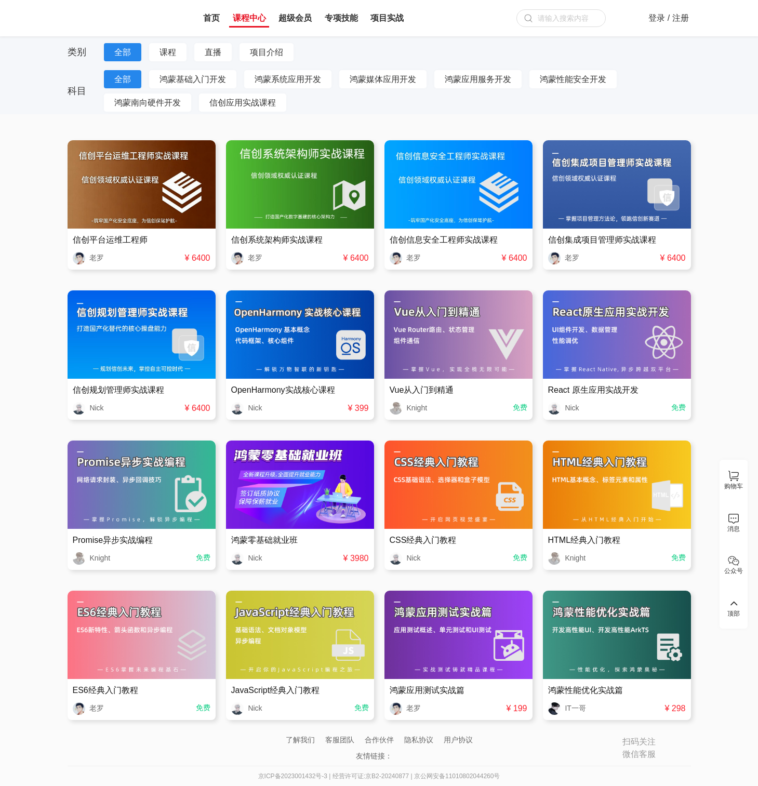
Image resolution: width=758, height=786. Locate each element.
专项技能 (341, 18)
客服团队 (339, 740)
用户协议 (458, 740)
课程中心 (249, 18)
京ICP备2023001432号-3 (292, 776)
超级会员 (295, 18)
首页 (211, 18)
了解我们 (300, 740)
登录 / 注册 (668, 18)
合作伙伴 (379, 740)
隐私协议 (418, 740)
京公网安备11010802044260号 (457, 776)
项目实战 (387, 18)
